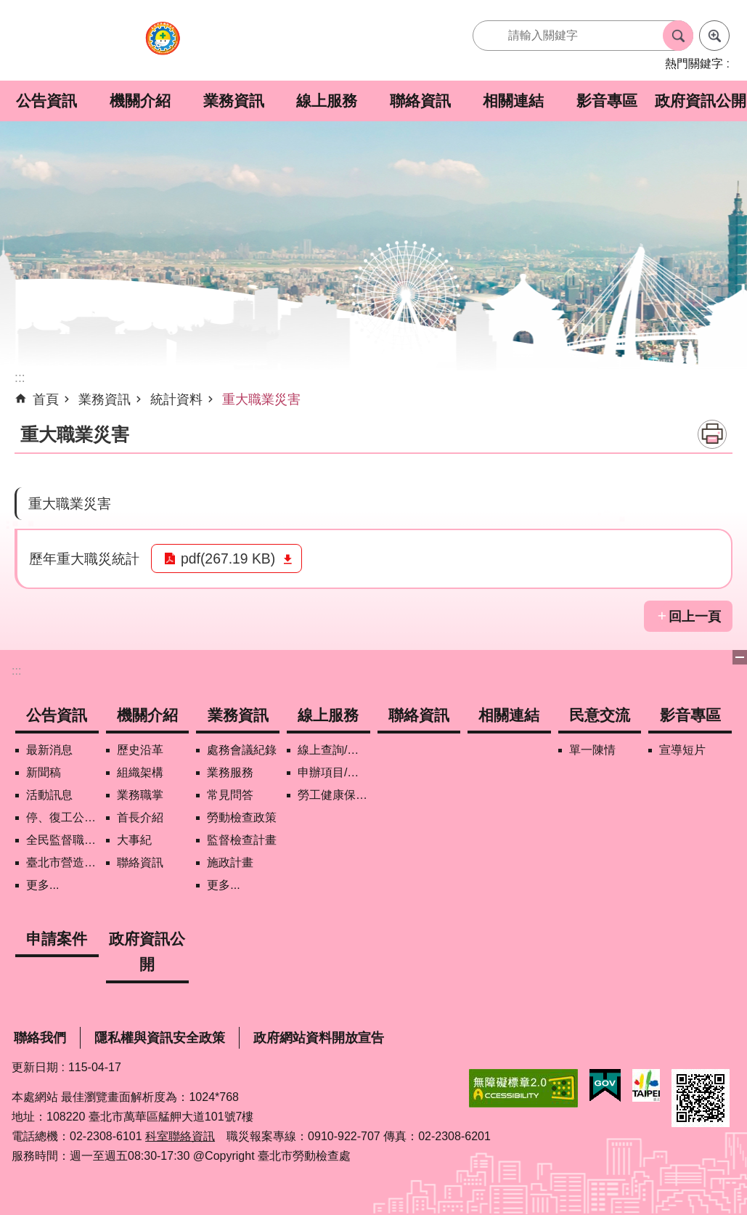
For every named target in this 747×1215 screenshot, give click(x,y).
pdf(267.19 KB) (228, 558)
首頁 (46, 399)
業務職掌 (140, 795)
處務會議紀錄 (242, 750)
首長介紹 (140, 817)
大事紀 (134, 840)
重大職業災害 (261, 399)
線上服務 (326, 100)
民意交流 (599, 715)
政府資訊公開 (700, 100)
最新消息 (49, 750)
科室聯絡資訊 (180, 1136)
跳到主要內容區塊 (7, 7)
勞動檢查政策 (242, 817)
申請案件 (56, 938)
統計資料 (176, 399)
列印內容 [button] (712, 434)
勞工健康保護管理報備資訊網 (334, 795)
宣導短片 (682, 750)
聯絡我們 (40, 1038)
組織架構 (140, 772)
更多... (42, 885)
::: (16, 671)
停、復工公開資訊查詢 (62, 817)
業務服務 (230, 772)
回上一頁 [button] (695, 616)
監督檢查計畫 (242, 840)
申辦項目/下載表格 (334, 772)
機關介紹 (140, 100)
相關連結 (513, 100)
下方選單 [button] (739, 657)
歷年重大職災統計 (84, 558)
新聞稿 (43, 772)
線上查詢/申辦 (334, 750)
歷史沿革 (140, 750)
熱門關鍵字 (694, 63)
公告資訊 (46, 100)
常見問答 (230, 795)
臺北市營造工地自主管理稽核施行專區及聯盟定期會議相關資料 (62, 862)
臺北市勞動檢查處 (162, 46)
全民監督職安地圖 (62, 840)
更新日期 (35, 1067)
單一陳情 (592, 750)
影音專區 (606, 100)
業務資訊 (233, 100)
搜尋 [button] (678, 35)
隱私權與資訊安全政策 (159, 1038)
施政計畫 (230, 862)
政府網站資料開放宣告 (318, 1038)
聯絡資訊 (420, 100)
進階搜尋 (714, 35)
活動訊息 (49, 795)
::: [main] (20, 377)
